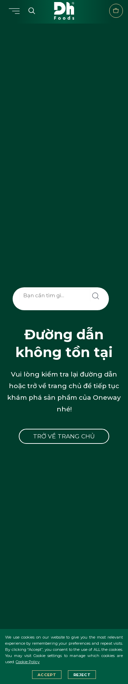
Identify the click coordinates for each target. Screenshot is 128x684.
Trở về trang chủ (64, 436)
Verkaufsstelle (116, 11)
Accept (47, 674)
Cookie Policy (28, 661)
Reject (81, 674)
